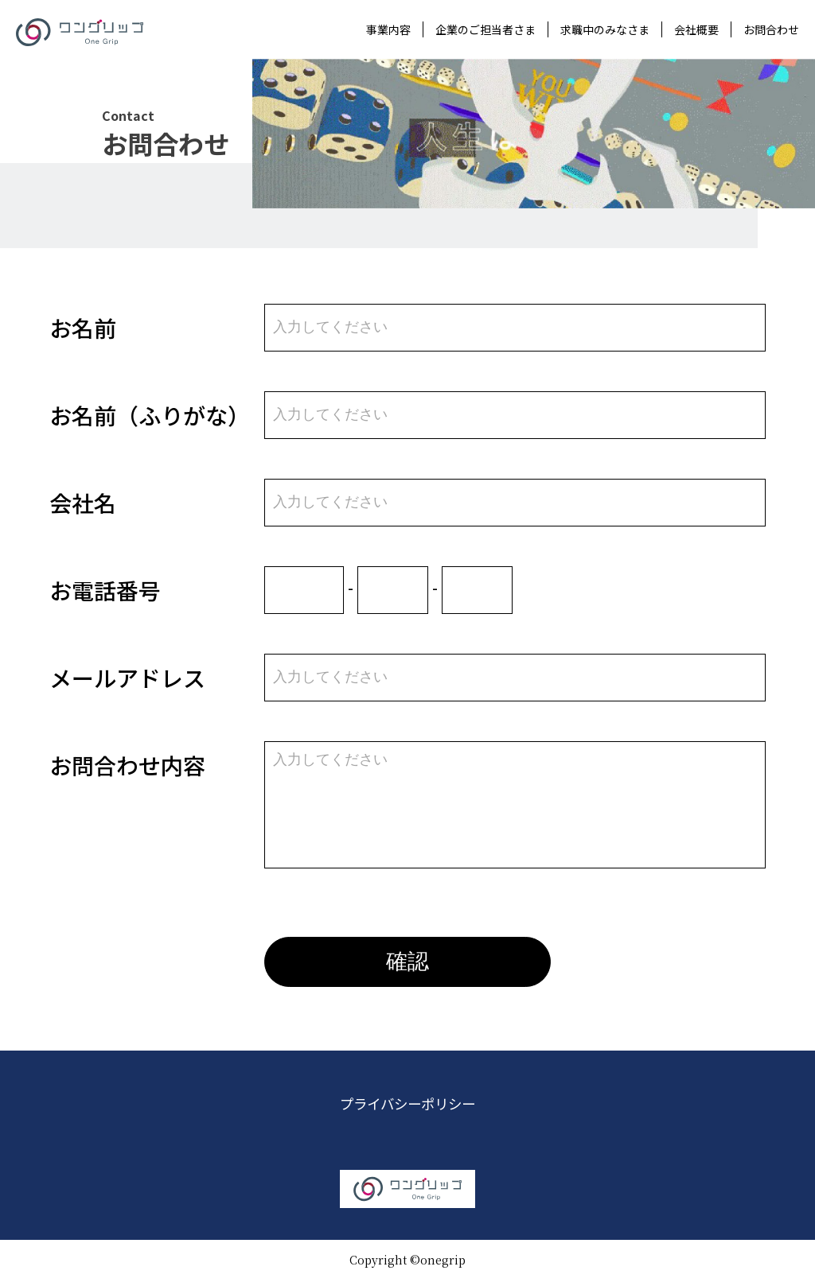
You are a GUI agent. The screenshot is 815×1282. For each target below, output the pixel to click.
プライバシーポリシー (407, 1105)
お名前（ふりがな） (149, 415)
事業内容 (388, 29)
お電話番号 (105, 590)
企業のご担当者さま (485, 29)
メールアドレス (127, 677)
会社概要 (696, 29)
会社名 (82, 503)
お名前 (82, 328)
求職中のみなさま (604, 29)
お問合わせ (771, 29)
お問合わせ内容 (127, 765)
